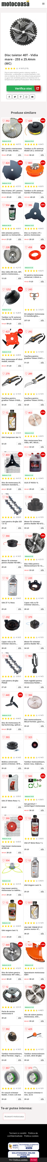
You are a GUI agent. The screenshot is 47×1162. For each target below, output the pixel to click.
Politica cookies (31, 1136)
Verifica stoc (27, 88)
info (19, 155)
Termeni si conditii (17, 1133)
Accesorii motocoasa (14, 1116)
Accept (34, 1159)
